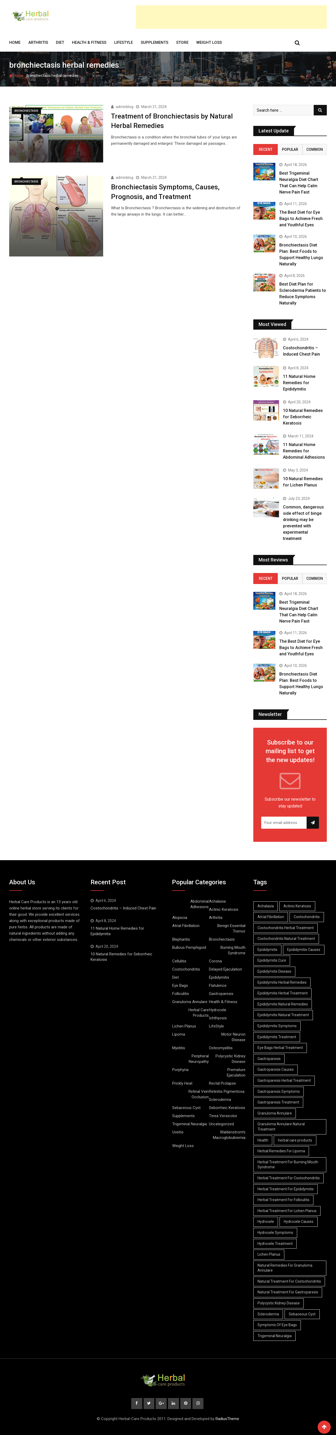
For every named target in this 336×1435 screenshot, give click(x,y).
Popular (290, 149)
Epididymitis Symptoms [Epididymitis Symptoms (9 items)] (277, 1026)
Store (182, 42)
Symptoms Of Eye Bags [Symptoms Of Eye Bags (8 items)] (277, 1325)
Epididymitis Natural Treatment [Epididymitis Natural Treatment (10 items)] (283, 1015)
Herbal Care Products (198, 1013)
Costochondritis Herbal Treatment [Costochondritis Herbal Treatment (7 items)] (286, 928)
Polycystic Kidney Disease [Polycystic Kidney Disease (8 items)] (279, 1303)
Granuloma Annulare (189, 1001)
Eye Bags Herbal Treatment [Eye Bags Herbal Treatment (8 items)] (280, 1048)
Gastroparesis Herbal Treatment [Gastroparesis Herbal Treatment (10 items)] (284, 1080)
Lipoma (178, 1034)
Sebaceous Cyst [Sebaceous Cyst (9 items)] (302, 1314)
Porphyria (180, 1069)
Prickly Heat (182, 1083)
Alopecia (179, 917)
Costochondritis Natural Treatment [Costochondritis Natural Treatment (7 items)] (286, 938)
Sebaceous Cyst (186, 1107)
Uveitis (177, 1132)
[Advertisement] (231, 17)
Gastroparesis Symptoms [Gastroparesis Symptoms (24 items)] (279, 1091)
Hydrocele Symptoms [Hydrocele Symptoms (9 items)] (275, 1232)
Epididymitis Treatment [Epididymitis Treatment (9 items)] (277, 1037)
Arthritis (38, 42)
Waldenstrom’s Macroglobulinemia (229, 1135)
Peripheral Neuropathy (199, 1059)
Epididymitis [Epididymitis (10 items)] (267, 949)
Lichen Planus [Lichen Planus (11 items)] (269, 1254)
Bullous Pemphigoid (189, 947)
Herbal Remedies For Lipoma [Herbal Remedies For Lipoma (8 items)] (281, 1151)
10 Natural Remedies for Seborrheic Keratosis (303, 417)
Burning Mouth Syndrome (232, 950)
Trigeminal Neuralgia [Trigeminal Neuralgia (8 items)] (275, 1336)
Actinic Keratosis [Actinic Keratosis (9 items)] (297, 906)
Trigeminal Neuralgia (189, 1124)
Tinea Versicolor (223, 1115)
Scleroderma (220, 1099)
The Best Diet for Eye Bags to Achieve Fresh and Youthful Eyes (301, 218)
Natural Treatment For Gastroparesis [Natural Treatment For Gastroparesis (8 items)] (288, 1292)
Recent (265, 149)
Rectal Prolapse (222, 1083)
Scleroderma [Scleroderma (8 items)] (268, 1314)
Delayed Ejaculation (225, 969)
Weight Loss (209, 42)
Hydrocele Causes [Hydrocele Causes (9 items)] (299, 1221)
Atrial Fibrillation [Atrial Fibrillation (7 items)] (271, 917)
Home (14, 42)
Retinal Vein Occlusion (198, 1094)
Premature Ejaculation (236, 1072)
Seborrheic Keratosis (227, 1107)
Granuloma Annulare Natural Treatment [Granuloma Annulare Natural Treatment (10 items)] (281, 1126)
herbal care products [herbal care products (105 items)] (295, 1140)
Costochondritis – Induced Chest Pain (123, 908)
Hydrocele (217, 1010)
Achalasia (217, 901)
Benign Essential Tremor (231, 928)
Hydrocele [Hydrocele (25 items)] (266, 1221)
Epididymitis (219, 977)
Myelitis (178, 1048)
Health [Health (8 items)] (263, 1140)
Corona (215, 961)
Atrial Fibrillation (186, 925)
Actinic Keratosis (223, 909)
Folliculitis (180, 993)
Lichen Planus (184, 1026)
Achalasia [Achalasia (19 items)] (266, 906)
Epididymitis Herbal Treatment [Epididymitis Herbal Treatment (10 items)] (283, 993)
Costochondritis (186, 969)
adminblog (124, 107)
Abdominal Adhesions (199, 904)
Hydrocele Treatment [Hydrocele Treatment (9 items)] (275, 1243)
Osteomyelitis (221, 1048)
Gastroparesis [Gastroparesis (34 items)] (269, 1059)
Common (314, 149)
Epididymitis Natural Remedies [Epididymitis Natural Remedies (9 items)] (283, 1004)
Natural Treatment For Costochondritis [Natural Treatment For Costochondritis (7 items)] (289, 1281)
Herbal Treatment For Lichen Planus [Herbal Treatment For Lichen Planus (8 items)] (287, 1211)
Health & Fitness (89, 42)
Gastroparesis (221, 993)
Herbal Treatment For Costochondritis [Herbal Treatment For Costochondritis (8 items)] (289, 1178)
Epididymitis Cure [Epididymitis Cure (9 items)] (272, 960)
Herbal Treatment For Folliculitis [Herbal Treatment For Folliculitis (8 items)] (283, 1200)
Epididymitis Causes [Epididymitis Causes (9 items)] (304, 949)
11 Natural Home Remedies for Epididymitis (299, 383)
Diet (60, 42)
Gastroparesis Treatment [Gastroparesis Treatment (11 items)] (278, 1102)
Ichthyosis (218, 1018)
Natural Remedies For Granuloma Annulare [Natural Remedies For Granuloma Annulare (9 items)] (285, 1268)
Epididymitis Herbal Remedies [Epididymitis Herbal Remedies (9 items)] (282, 982)
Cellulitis (179, 961)
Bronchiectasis (222, 939)
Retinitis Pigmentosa (226, 1091)
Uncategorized (221, 1124)
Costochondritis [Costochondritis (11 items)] (307, 917)
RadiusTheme (227, 1418)
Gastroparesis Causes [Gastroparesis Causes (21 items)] (276, 1069)
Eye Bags (180, 985)
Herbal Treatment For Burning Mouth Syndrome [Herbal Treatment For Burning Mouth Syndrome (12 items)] (288, 1164)
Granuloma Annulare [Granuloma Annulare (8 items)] (275, 1113)
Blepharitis (181, 939)
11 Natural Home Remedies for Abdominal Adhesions (304, 451)
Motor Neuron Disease (233, 1037)
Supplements (154, 42)
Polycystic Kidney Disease (230, 1059)
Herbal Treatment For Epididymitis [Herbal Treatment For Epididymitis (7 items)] (286, 1189)
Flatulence (218, 985)
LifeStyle (123, 42)
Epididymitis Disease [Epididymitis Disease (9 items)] (274, 971)
